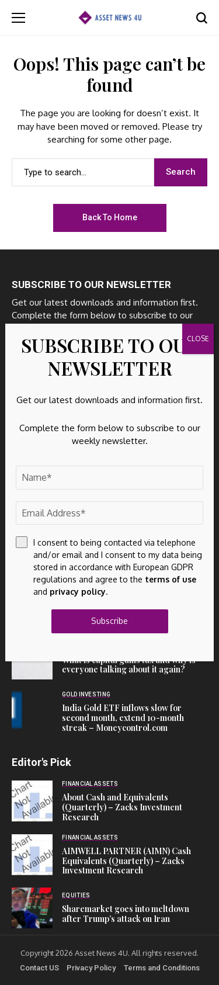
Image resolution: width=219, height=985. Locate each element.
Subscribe (109, 621)
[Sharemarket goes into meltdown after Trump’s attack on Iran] (32, 907)
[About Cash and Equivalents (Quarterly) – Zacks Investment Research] (32, 801)
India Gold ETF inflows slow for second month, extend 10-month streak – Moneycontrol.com (123, 717)
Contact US (39, 967)
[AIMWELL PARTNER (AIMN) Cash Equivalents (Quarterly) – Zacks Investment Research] (32, 854)
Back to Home (109, 217)
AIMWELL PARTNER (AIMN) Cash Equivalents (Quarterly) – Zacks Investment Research (126, 860)
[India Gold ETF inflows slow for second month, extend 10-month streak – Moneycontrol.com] (32, 711)
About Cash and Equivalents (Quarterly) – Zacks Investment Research (122, 807)
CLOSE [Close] (198, 338)
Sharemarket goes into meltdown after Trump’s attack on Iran (125, 913)
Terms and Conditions (162, 967)
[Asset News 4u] (110, 17)
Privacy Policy (91, 967)
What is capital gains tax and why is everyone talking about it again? (129, 664)
